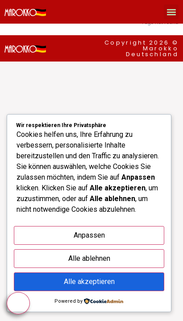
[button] (171, 11)
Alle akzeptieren (89, 281)
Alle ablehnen (89, 258)
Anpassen (89, 235)
